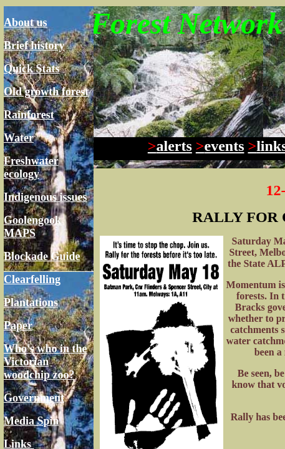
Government (34, 398)
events (220, 146)
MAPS (20, 233)
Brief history (34, 45)
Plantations (31, 302)
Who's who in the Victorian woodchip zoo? (45, 361)
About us (25, 22)
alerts (170, 146)
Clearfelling (32, 279)
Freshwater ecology (31, 167)
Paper (18, 325)
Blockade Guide (42, 256)
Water (19, 138)
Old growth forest (46, 91)
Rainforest (29, 115)
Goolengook (32, 220)
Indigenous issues (45, 197)
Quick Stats (32, 68)
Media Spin (31, 421)
